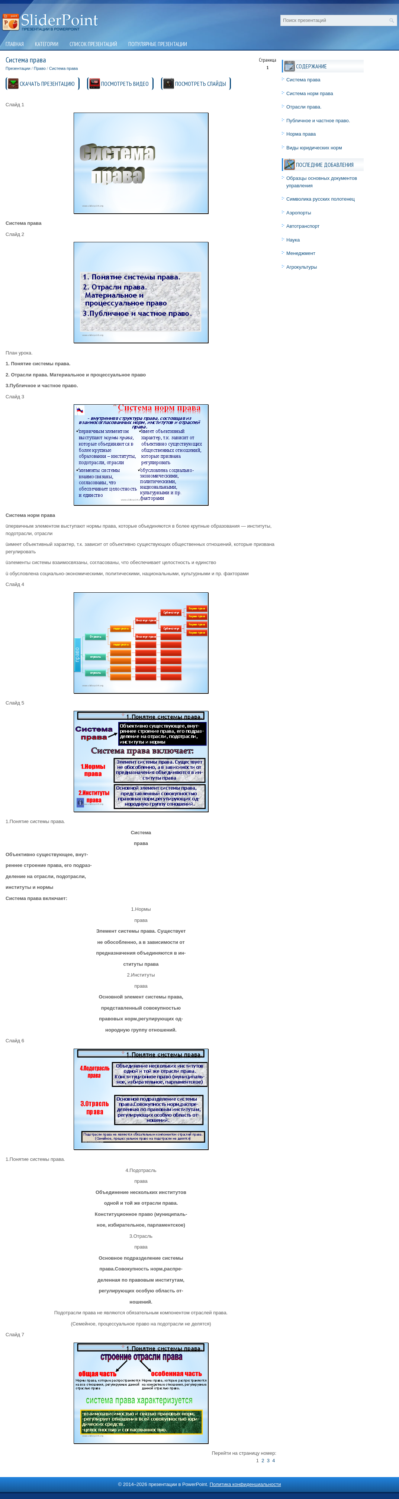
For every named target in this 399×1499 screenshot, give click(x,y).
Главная (15, 44)
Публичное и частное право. (318, 120)
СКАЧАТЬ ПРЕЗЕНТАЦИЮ (47, 84)
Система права (63, 68)
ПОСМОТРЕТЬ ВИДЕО (125, 84)
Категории (46, 44)
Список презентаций (93, 44)
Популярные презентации (157, 44)
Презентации (18, 68)
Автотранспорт (302, 226)
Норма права (301, 134)
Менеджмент (300, 253)
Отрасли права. (304, 107)
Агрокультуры (301, 267)
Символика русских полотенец (320, 199)
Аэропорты (298, 213)
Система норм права (309, 93)
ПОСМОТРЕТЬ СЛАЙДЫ (200, 83)
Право (40, 68)
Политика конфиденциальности (245, 1484)
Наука (293, 240)
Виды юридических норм (314, 147)
